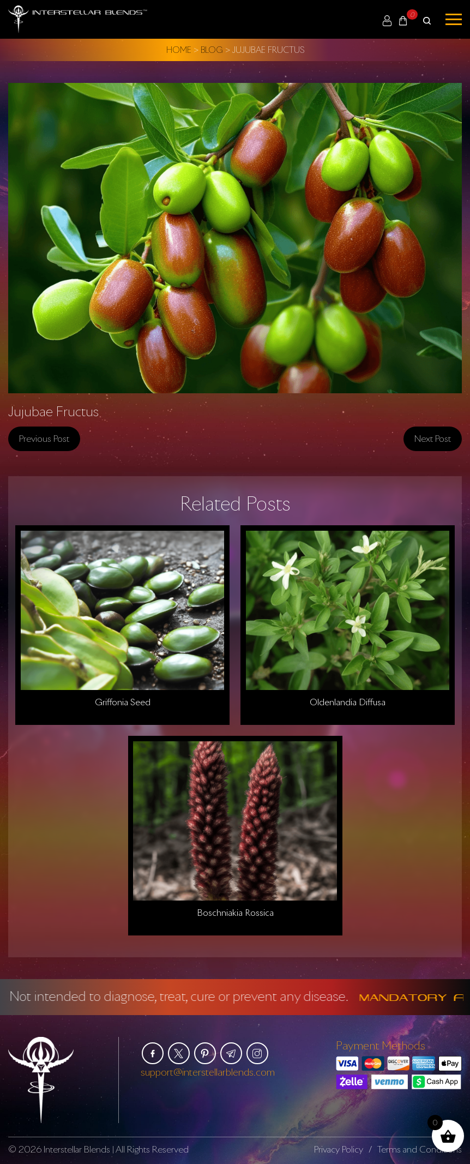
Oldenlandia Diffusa (347, 701)
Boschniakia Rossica (235, 912)
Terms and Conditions (419, 1148)
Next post (432, 438)
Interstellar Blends (77, 1148)
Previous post (44, 438)
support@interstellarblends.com (208, 1072)
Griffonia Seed (122, 701)
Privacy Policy (338, 1148)
